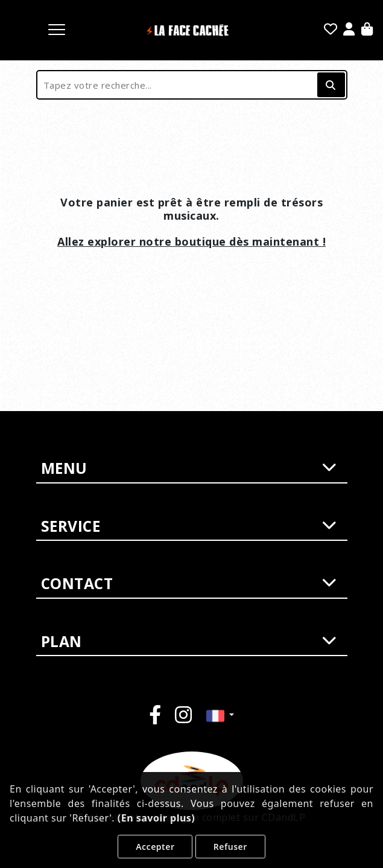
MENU (189, 468)
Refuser (230, 846)
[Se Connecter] (349, 30)
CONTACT (189, 584)
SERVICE (189, 526)
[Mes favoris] (331, 30)
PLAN (189, 642)
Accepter (155, 846)
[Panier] (367, 30)
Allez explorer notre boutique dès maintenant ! (191, 241)
